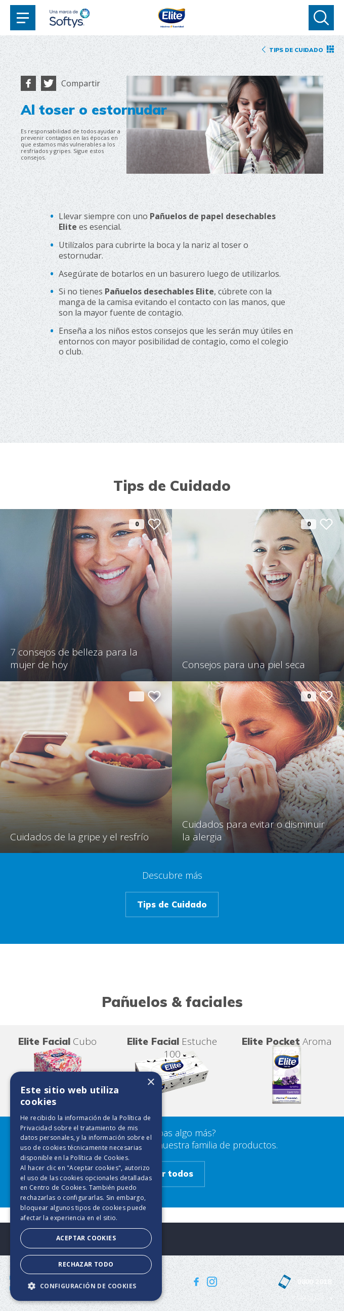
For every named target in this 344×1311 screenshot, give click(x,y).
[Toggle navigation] (22, 17)
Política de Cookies (99, 1157)
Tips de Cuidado (172, 904)
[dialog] (86, 1186)
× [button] (150, 1082)
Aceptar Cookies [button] (86, 1238)
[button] (86, 1286)
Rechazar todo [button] (85, 1264)
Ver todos (172, 1174)
